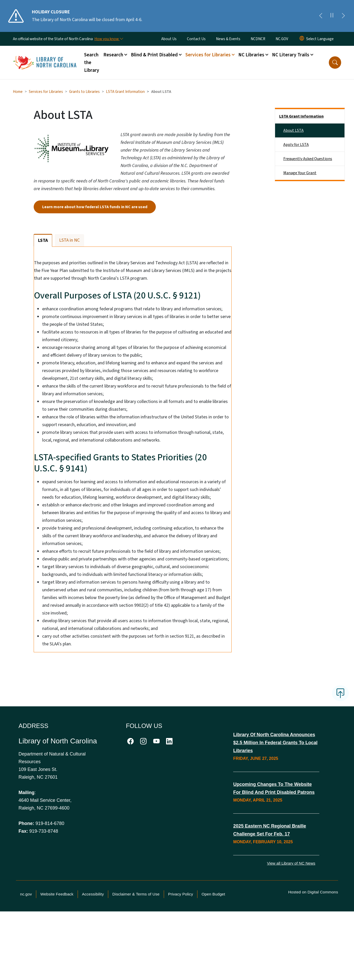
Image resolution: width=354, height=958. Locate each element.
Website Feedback (57, 925)
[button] (335, 62)
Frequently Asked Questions (307, 159)
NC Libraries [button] (251, 54)
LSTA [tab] (43, 240)
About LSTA (293, 130)
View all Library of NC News (291, 894)
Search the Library (91, 62)
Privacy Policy (180, 925)
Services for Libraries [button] (208, 54)
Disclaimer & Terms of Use (136, 925)
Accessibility (93, 925)
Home (18, 91)
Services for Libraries (46, 91)
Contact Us (196, 39)
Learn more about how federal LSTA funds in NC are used (94, 207)
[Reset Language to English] (301, 39)
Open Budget (213, 925)
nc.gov (26, 925)
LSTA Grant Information (125, 91)
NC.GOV (282, 39)
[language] (320, 39)
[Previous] (320, 16)
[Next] (343, 16)
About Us (169, 39)
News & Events (228, 39)
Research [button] (113, 54)
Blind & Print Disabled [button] (154, 54)
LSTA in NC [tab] (69, 240)
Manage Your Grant (299, 173)
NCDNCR (258, 39)
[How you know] (108, 39)
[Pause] (332, 16)
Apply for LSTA (296, 144)
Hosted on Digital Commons (313, 923)
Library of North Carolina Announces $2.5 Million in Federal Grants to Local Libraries (275, 773)
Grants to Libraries (84, 91)
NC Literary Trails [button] (290, 54)
